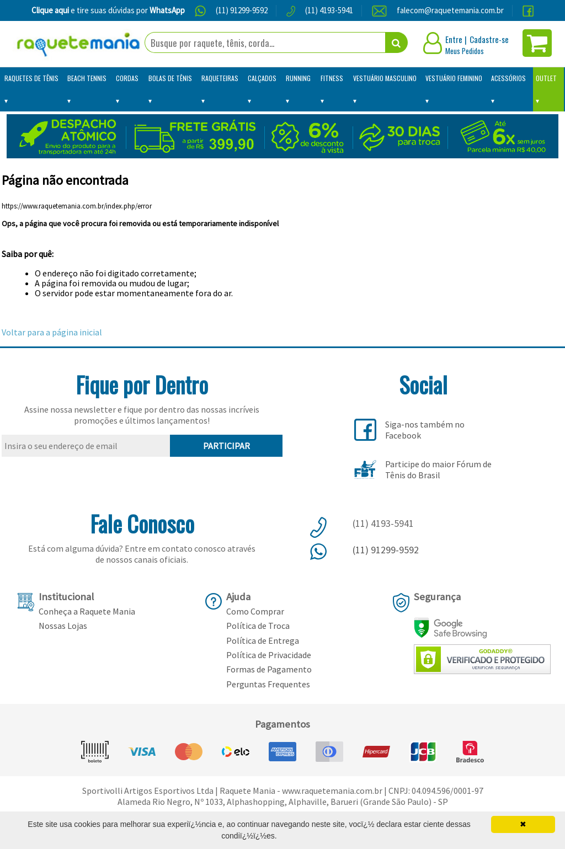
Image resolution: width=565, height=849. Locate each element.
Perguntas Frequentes (268, 684)
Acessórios (508, 78)
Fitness (332, 78)
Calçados (262, 78)
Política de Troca (258, 625)
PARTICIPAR (226, 445)
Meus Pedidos (464, 50)
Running (298, 78)
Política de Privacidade (268, 654)
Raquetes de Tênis (31, 78)
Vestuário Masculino (385, 78)
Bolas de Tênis (170, 78)
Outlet (546, 78)
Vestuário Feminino (453, 78)
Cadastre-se (489, 39)
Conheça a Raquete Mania (87, 611)
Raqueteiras (219, 78)
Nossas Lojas (63, 625)
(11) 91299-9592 (242, 10)
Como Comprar (255, 611)
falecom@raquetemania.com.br (450, 10)
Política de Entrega (262, 640)
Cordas (127, 78)
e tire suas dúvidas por (108, 10)
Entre (453, 39)
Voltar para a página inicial (52, 332)
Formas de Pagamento (269, 669)
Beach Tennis (86, 78)
